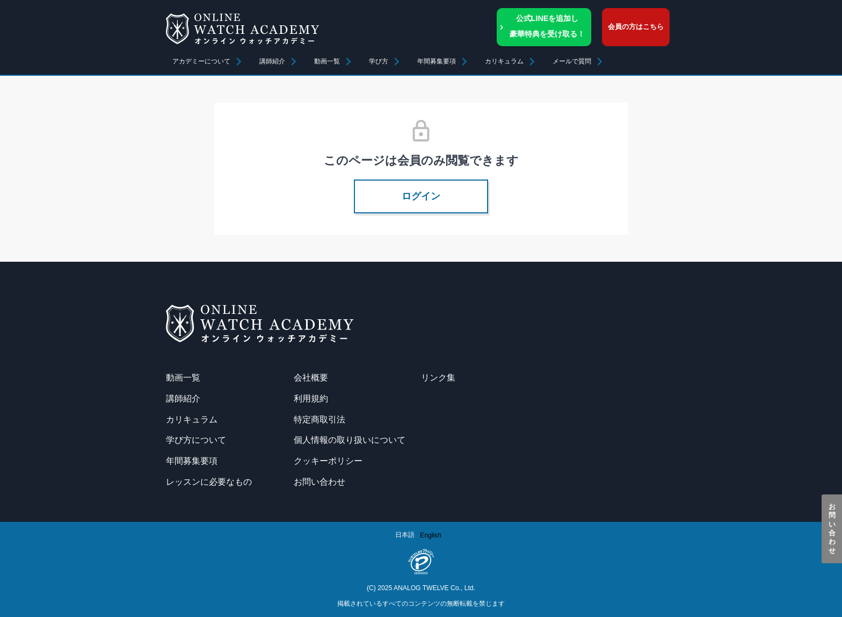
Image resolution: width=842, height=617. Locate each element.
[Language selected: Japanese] (421, 535)
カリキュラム (191, 419)
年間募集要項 (436, 61)
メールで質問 (572, 61)
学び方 (378, 61)
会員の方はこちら (636, 27)
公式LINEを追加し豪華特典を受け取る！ (547, 26)
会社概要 (311, 377)
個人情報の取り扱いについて (349, 439)
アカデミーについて (201, 61)
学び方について (196, 439)
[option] (431, 535)
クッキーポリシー (328, 460)
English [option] (430, 535)
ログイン (421, 196)
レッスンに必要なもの (209, 481)
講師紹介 (272, 61)
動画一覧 (327, 61)
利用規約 (311, 398)
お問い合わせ (832, 529)
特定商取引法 (319, 419)
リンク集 (438, 377)
